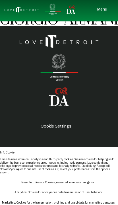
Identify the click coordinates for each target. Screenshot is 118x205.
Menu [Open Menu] (102, 8)
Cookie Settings (56, 126)
